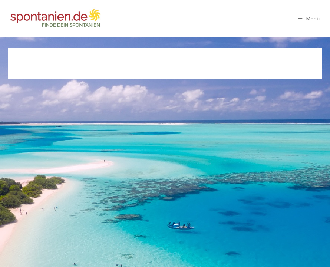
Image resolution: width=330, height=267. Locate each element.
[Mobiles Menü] (309, 18)
